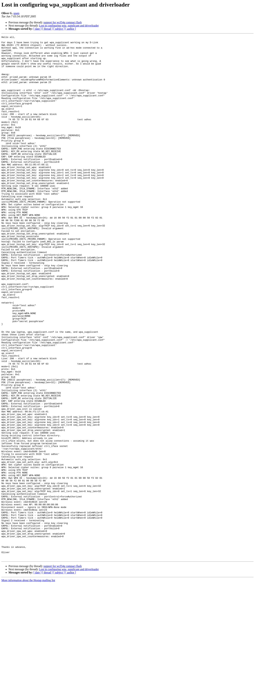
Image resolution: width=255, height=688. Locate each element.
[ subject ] (59, 28)
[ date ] (37, 28)
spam (16, 13)
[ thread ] (47, 28)
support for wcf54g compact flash (62, 22)
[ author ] (70, 28)
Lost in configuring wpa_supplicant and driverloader (69, 25)
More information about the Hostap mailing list (28, 684)
